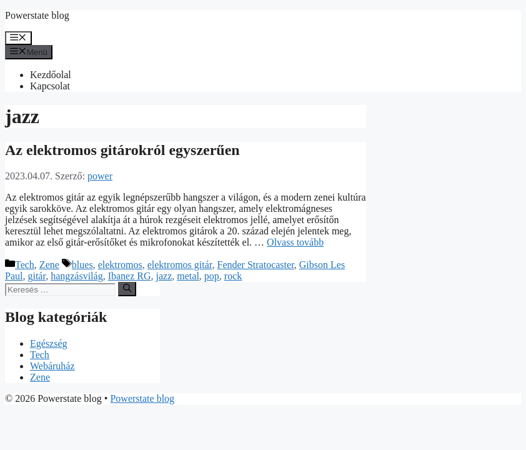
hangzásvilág (77, 276)
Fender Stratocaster (255, 264)
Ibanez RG (129, 276)
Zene (49, 264)
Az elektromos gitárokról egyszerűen (122, 150)
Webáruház (52, 366)
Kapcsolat (50, 86)
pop (211, 276)
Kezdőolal (50, 74)
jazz (164, 276)
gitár (36, 276)
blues (82, 264)
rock (233, 276)
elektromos (120, 264)
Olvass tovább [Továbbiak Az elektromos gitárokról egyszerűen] (295, 242)
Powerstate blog (37, 15)
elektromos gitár (179, 264)
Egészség (48, 343)
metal (188, 276)
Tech (24, 264)
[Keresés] (127, 289)
